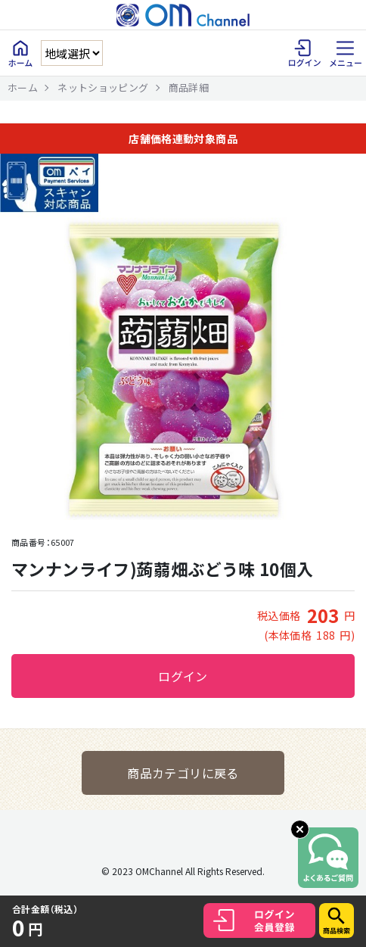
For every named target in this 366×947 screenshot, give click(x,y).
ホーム (23, 87)
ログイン (183, 676)
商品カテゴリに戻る (182, 773)
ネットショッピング (102, 87)
